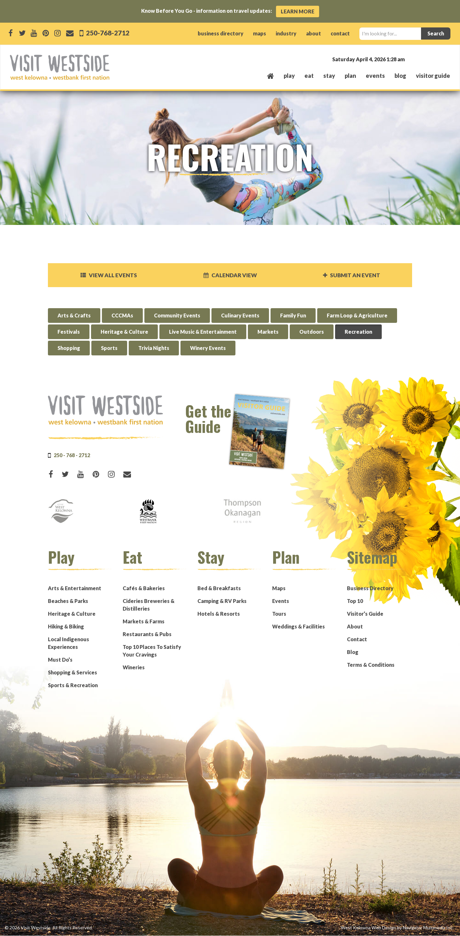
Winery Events (208, 348)
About (355, 627)
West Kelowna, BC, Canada (411, 59)
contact (340, 33)
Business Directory (370, 588)
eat (309, 75)
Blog (400, 75)
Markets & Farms (144, 622)
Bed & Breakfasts (219, 588)
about (313, 33)
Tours (279, 614)
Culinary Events (240, 316)
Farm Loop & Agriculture (357, 316)
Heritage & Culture (124, 332)
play (289, 75)
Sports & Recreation (73, 685)
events (375, 75)
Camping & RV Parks (222, 601)
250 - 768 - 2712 (72, 455)
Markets (268, 332)
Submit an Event (351, 275)
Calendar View (230, 275)
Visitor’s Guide (365, 614)
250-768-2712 (107, 33)
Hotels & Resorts (218, 614)
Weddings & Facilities (298, 627)
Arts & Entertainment (74, 588)
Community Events (177, 316)
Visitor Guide (433, 75)
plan (350, 75)
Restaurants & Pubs (147, 634)
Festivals (68, 332)
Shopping (68, 348)
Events (280, 601)
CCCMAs (122, 316)
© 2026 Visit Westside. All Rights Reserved (48, 928)
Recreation (358, 332)
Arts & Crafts (74, 316)
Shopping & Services (72, 673)
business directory (220, 33)
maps (259, 33)
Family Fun (293, 316)
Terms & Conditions (371, 665)
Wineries (134, 668)
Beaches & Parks (68, 601)
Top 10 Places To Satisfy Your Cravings (152, 651)
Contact (357, 639)
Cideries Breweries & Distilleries (148, 605)
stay (329, 75)
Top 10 (355, 601)
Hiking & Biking (66, 627)
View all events (109, 275)
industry (286, 33)
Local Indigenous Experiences (68, 643)
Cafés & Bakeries (144, 588)
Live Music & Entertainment (203, 332)
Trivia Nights (153, 348)
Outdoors (311, 332)
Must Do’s (60, 660)
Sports (109, 348)
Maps (279, 588)
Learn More (297, 11)
